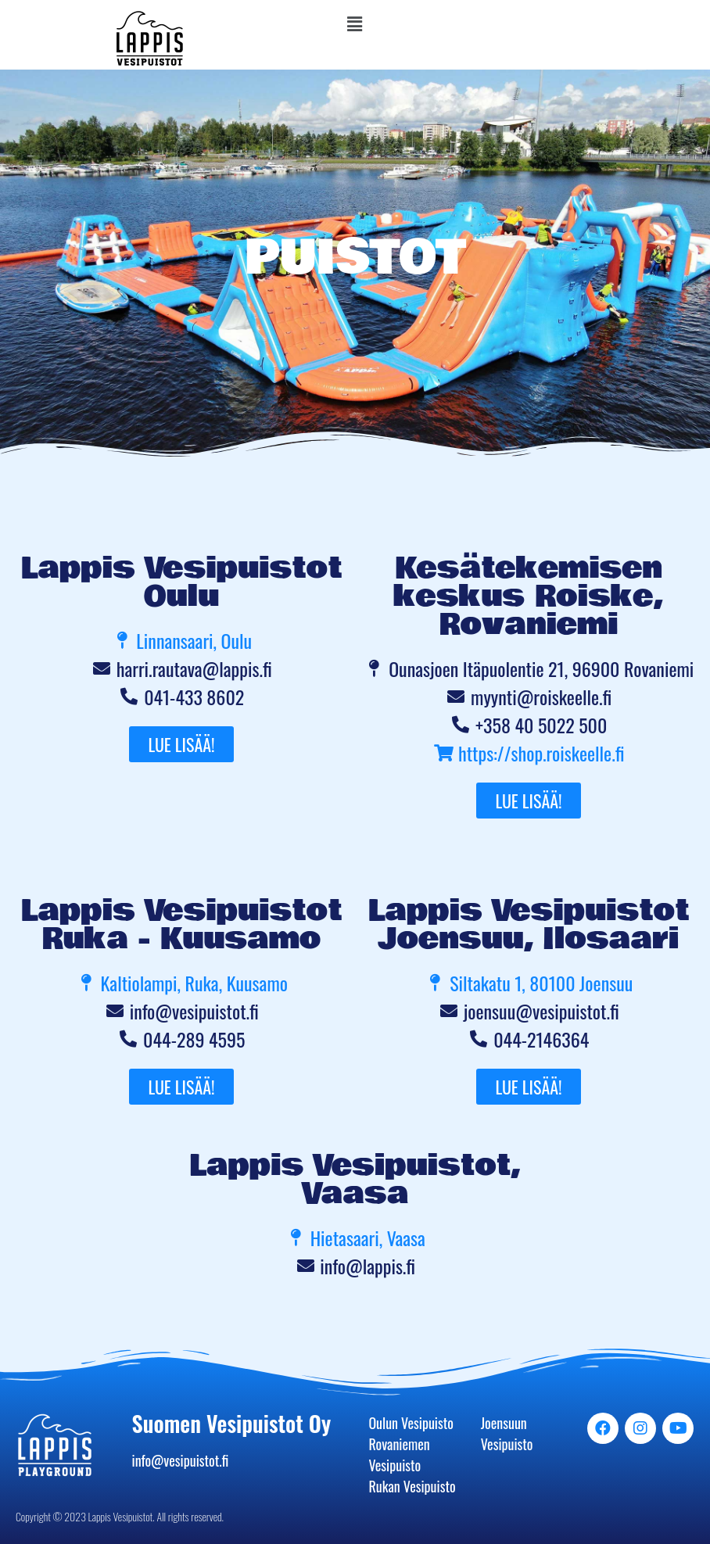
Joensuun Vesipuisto (507, 1433)
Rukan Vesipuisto (411, 1486)
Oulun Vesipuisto (411, 1423)
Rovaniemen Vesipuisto (398, 1454)
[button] (355, 23)
